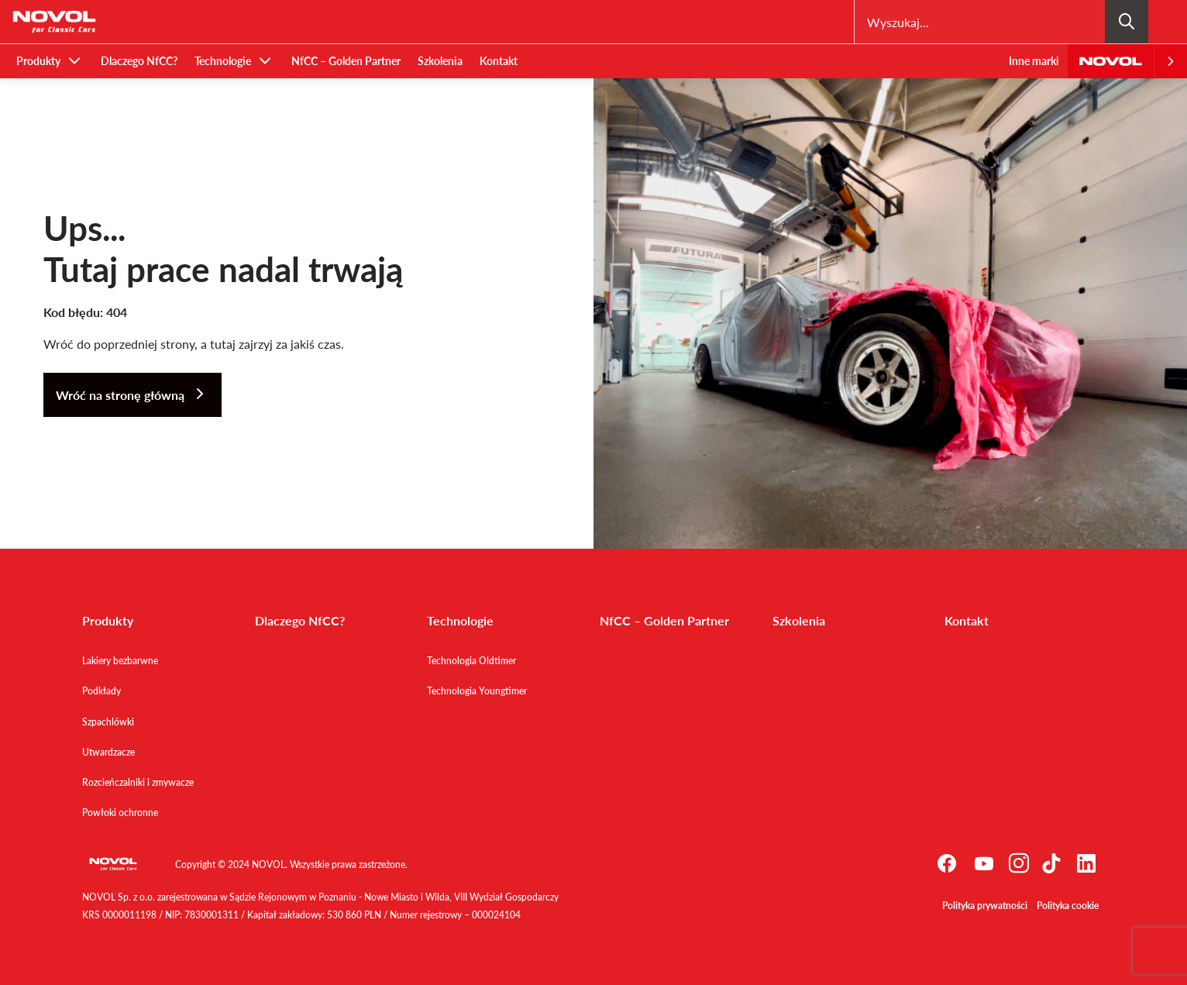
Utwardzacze (108, 752)
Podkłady (101, 691)
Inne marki (1034, 60)
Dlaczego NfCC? (139, 60)
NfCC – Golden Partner (346, 60)
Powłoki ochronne (120, 812)
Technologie (222, 60)
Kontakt (499, 60)
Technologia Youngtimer (477, 691)
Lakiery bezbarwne (120, 660)
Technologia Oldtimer (471, 660)
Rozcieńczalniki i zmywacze (138, 782)
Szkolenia (440, 60)
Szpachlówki (108, 722)
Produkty (38, 60)
